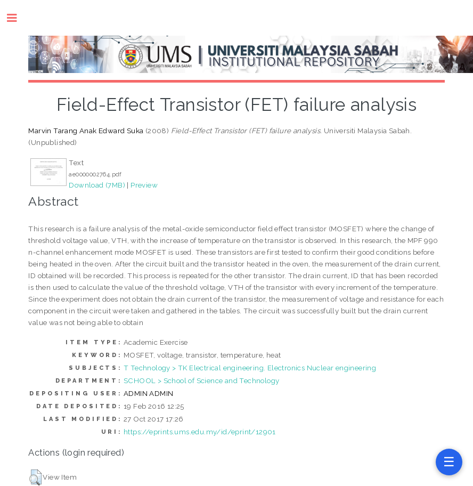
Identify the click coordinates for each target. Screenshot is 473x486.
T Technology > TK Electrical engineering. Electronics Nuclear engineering (250, 367)
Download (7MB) (97, 185)
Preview (144, 185)
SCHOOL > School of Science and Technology (201, 380)
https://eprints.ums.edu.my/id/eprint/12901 (200, 431)
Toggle (17, 18)
